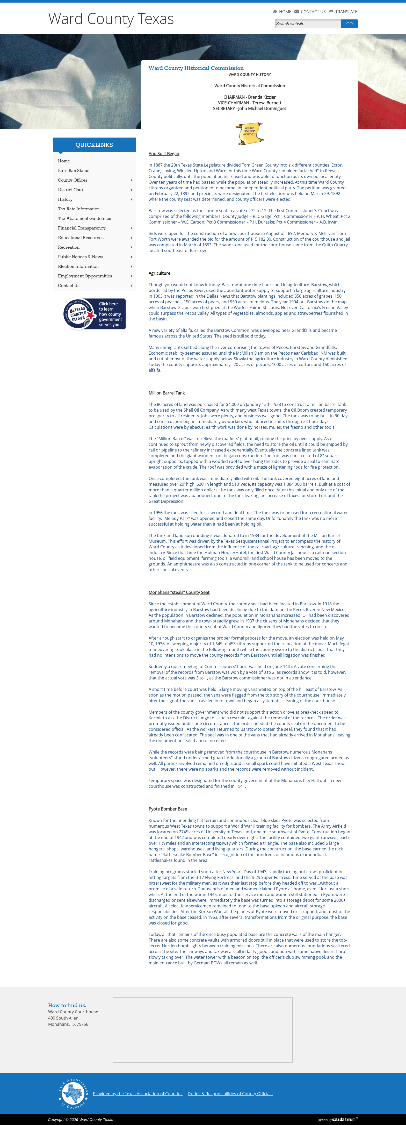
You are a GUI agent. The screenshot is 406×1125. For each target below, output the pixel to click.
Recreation (96, 247)
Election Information (96, 266)
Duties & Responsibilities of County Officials (230, 1094)
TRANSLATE (346, 12)
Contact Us (96, 286)
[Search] (309, 23)
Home (64, 161)
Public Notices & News (96, 257)
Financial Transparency (96, 228)
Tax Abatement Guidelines (84, 218)
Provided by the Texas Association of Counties (138, 1094)
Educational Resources (96, 238)
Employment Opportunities (96, 276)
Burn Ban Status (73, 171)
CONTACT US (313, 12)
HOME (285, 12)
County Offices (96, 180)
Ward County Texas (111, 18)
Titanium (344, 1119)
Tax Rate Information (79, 209)
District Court (96, 190)
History (96, 199)
